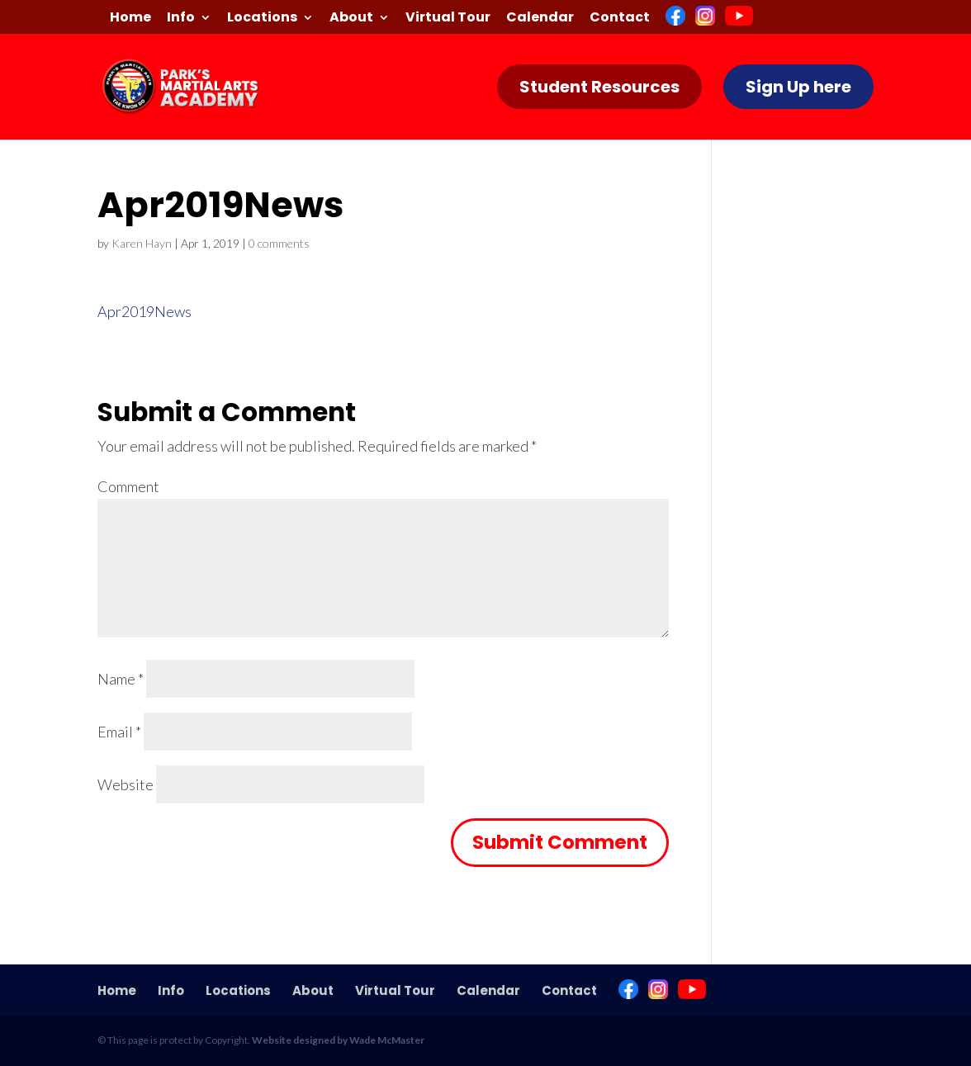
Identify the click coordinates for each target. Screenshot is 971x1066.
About (351, 18)
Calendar (540, 18)
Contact (620, 18)
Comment (128, 486)
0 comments (279, 243)
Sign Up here (798, 86)
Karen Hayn (141, 243)
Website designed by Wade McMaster (338, 1040)
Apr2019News (144, 311)
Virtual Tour (447, 18)
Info (181, 18)
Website (125, 784)
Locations (262, 18)
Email (119, 732)
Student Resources (599, 86)
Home (130, 18)
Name (120, 679)
